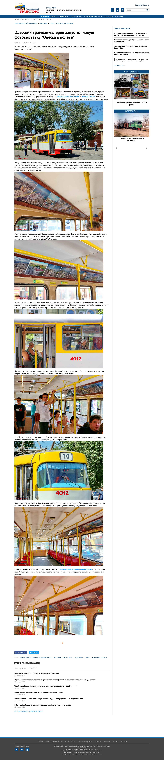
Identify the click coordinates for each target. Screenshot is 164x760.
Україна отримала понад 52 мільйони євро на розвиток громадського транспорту (130, 34)
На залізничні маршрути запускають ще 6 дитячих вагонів (38, 692)
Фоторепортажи (131, 111)
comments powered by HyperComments (28, 711)
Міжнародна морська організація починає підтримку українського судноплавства (48, 698)
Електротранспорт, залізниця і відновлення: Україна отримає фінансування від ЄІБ (131, 60)
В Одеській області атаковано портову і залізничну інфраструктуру (42, 705)
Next (146, 148)
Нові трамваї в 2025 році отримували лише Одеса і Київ (130, 47)
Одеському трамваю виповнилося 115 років (131, 103)
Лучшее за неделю (131, 72)
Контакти (119, 17)
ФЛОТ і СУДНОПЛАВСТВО (60, 17)
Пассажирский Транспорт (68, 96)
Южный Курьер (88, 96)
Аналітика (109, 17)
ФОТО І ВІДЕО (77, 17)
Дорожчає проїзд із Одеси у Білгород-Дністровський (36, 673)
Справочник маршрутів (93, 17)
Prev (116, 148)
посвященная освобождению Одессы (76, 569)
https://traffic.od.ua (27, 7)
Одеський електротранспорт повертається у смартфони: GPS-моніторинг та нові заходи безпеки (55, 680)
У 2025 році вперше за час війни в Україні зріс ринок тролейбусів (131, 53)
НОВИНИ (45, 17)
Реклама (115, 741)
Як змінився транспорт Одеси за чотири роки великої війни (131, 41)
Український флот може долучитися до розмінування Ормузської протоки (46, 686)
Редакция (124, 741)
